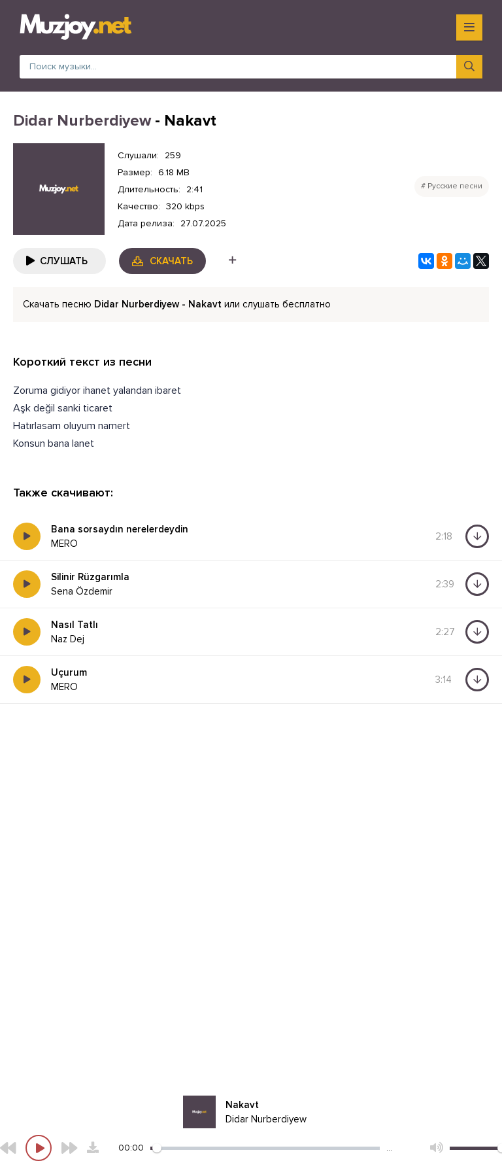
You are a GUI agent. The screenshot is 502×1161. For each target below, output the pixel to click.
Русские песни (454, 186)
